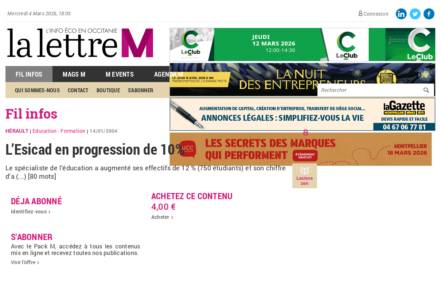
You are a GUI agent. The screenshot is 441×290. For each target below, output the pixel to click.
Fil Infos (29, 74)
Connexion (376, 13)
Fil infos (31, 113)
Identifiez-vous (29, 211)
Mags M (74, 74)
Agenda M (168, 74)
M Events (120, 74)
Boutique (108, 90)
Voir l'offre (23, 262)
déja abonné (36, 201)
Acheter (160, 216)
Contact (78, 90)
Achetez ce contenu (192, 196)
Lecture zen (304, 181)
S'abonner (140, 90)
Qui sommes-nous (37, 90)
